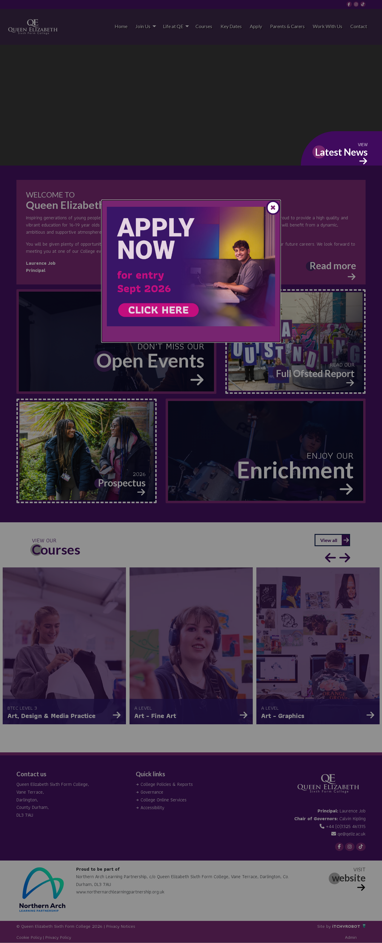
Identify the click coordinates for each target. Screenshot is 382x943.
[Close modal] (273, 207)
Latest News (341, 152)
